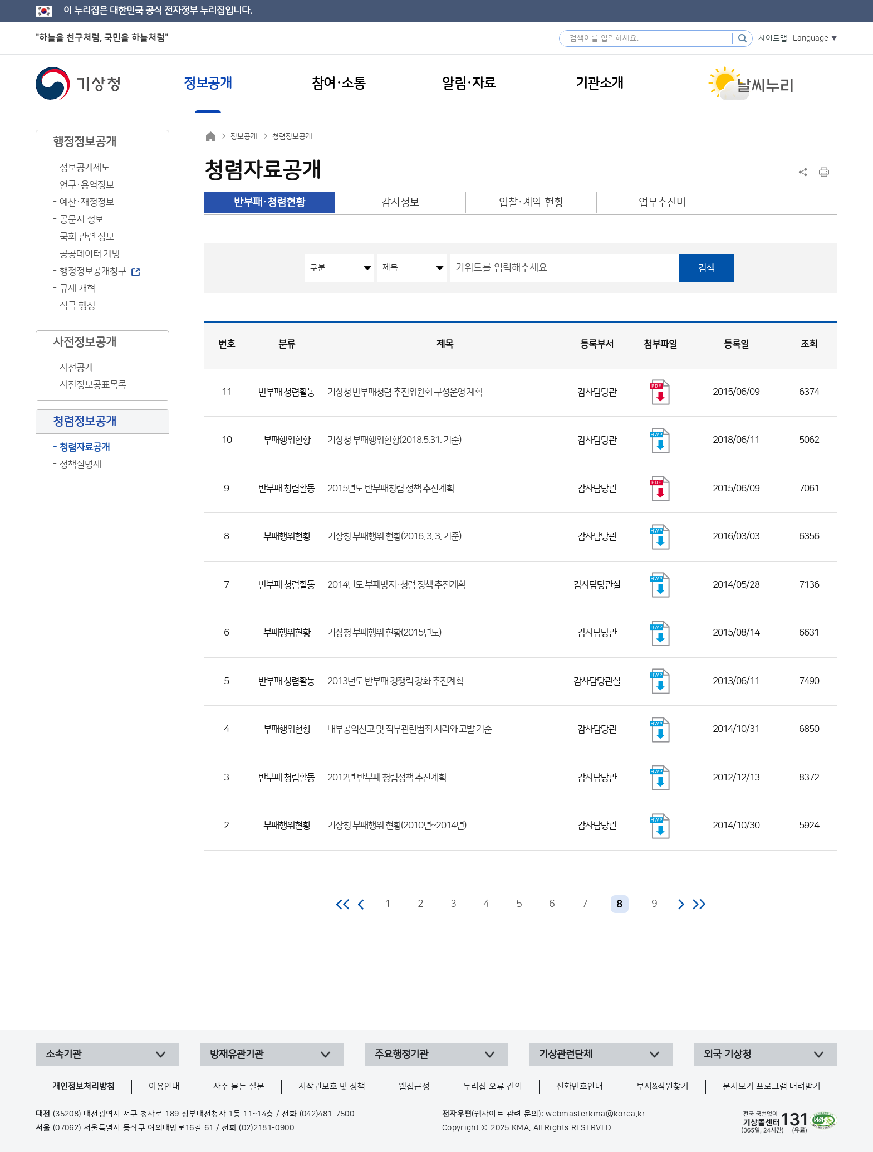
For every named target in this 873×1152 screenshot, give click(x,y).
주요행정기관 (401, 1054)
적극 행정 (77, 306)
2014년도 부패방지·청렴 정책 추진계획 (396, 585)
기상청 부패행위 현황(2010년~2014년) (396, 826)
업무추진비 (662, 202)
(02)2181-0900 (266, 1128)
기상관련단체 (565, 1054)
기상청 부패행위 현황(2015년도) (384, 633)
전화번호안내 (579, 1086)
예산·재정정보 (87, 202)
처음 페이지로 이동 (343, 904)
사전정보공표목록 (93, 385)
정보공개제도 (85, 168)
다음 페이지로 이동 (681, 904)
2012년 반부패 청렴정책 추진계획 (386, 778)
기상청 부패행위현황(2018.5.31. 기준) (394, 440)
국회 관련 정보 (87, 237)
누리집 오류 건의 (492, 1086)
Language (810, 38)
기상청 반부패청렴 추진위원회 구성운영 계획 (404, 392)
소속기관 (63, 1054)
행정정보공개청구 (93, 271)
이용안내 (164, 1086)
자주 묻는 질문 (238, 1086)
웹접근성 (414, 1086)
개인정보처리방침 (83, 1086)
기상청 (78, 83)
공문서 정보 (82, 219)
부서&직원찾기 (662, 1086)
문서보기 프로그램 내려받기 (772, 1086)
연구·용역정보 (87, 185)
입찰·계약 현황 (531, 202)
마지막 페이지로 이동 (699, 904)
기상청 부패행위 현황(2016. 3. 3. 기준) (394, 536)
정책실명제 (80, 465)
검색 (706, 268)
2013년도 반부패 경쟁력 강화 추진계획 (395, 681)
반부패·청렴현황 (269, 202)
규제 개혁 (77, 289)
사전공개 (76, 368)
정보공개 (243, 136)
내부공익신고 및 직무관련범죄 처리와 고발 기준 (409, 729)
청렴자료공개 (85, 447)
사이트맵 (772, 38)
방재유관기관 (236, 1054)
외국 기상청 (727, 1054)
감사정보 (400, 202)
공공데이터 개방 (90, 254)
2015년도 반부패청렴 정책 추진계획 (390, 489)
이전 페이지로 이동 (361, 904)
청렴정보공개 (292, 136)
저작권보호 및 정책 (331, 1086)
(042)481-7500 (327, 1114)
